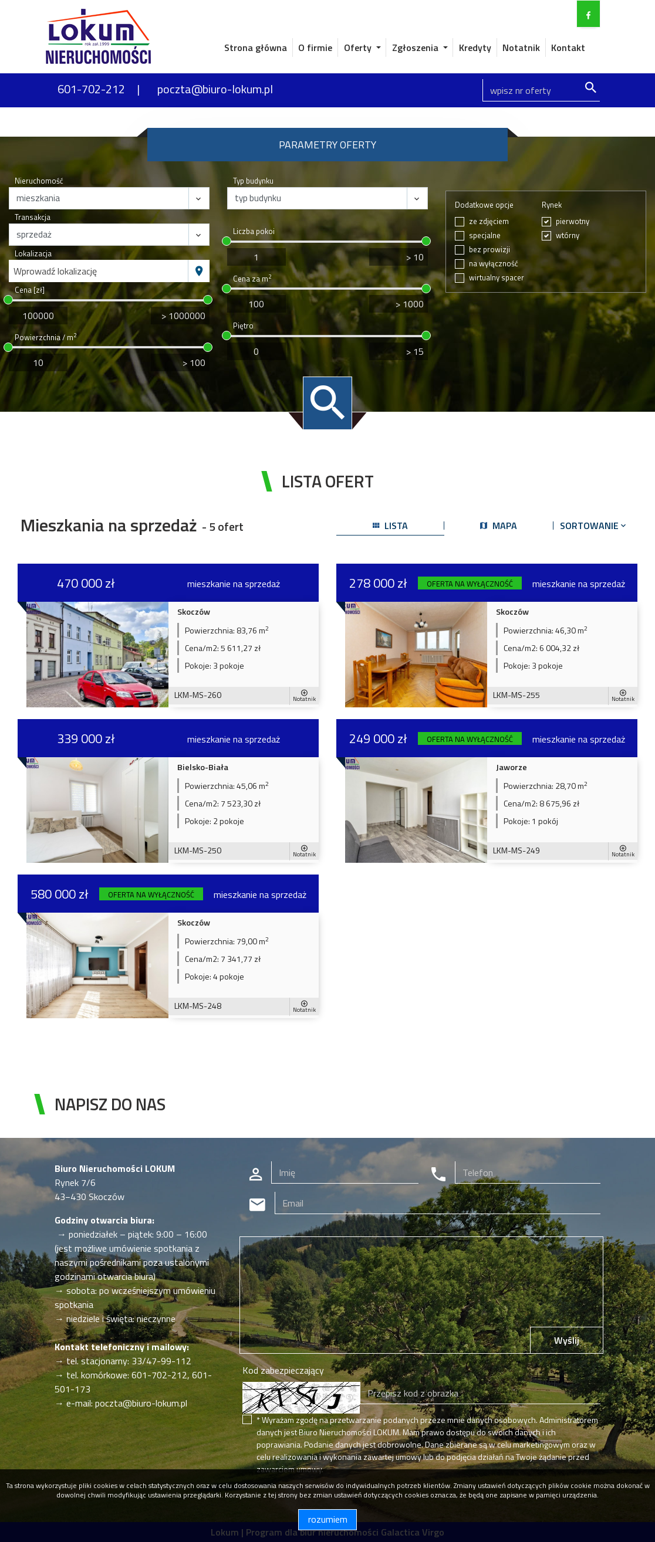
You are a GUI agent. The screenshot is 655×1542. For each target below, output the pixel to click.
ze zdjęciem (489, 221)
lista (390, 525)
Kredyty (475, 47)
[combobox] (98, 271)
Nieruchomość (39, 181)
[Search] (541, 90)
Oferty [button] (359, 47)
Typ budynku (253, 181)
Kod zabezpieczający (283, 1370)
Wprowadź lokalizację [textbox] (55, 271)
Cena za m (252, 278)
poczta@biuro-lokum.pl (215, 89)
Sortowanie (594, 525)
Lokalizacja (33, 253)
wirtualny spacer (496, 277)
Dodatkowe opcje (484, 205)
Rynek (552, 205)
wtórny (567, 235)
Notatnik (521, 47)
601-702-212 (91, 89)
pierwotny (572, 221)
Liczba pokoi (254, 231)
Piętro (243, 325)
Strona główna (255, 47)
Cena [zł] (30, 290)
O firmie (315, 47)
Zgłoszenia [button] (416, 47)
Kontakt (568, 47)
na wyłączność (493, 263)
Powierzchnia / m (45, 337)
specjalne (485, 235)
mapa (498, 525)
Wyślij (566, 1340)
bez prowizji (489, 249)
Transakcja (32, 217)
